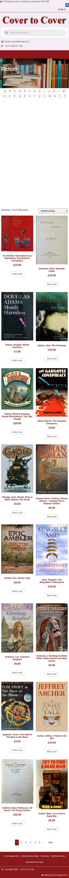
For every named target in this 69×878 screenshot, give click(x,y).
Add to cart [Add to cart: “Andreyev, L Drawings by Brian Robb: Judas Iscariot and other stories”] (52, 674)
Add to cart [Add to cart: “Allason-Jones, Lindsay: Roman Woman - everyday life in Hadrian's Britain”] (52, 517)
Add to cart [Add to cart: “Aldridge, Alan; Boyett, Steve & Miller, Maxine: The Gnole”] (17, 513)
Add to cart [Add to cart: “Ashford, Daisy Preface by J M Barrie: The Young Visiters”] (17, 823)
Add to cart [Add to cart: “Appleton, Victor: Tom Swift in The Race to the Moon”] (17, 750)
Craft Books (44, 856)
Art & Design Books (11, 856)
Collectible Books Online (30, 856)
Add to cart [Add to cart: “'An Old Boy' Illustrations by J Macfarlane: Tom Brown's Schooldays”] (17, 274)
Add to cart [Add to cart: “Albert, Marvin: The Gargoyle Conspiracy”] (52, 436)
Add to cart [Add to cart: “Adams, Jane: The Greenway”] (52, 359)
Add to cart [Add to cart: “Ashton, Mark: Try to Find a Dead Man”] (52, 829)
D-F (58, 78)
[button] (34, 54)
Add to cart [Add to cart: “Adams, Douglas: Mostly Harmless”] (17, 360)
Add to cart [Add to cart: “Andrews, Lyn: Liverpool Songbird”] (17, 673)
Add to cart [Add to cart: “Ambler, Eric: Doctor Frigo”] (17, 591)
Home (52, 78)
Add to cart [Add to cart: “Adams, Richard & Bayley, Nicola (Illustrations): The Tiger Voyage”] (17, 432)
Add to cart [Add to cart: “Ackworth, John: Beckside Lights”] (52, 284)
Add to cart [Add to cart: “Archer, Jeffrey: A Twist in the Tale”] (52, 751)
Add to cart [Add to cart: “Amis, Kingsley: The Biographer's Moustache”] (52, 595)
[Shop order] (53, 211)
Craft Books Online (58, 856)
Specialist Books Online (34, 862)
